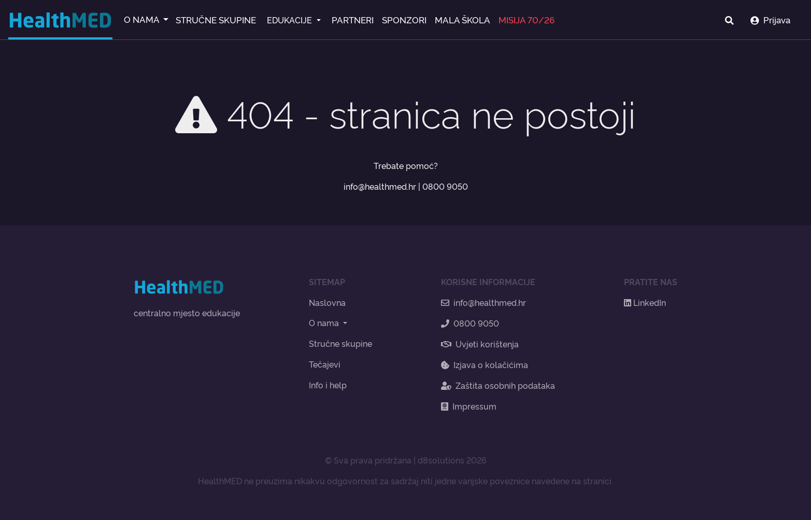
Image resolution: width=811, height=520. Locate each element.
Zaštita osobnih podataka (498, 385)
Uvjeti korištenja (480, 343)
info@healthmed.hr (380, 186)
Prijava (770, 19)
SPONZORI (404, 19)
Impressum (468, 406)
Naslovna (327, 302)
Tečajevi (324, 364)
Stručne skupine (340, 343)
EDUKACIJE (290, 19)
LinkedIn (645, 302)
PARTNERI (353, 19)
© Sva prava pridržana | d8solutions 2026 (406, 460)
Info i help (328, 384)
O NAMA (142, 19)
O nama (325, 322)
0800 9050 (445, 186)
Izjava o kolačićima (484, 364)
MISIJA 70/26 (526, 19)
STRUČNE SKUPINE (216, 19)
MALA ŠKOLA (462, 19)
